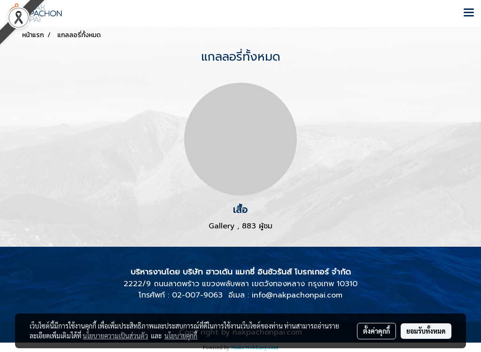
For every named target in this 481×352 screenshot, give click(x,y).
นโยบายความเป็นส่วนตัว (115, 335)
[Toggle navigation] (468, 13)
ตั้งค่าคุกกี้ (376, 331)
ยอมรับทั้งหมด (426, 331)
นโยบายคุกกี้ (180, 335)
